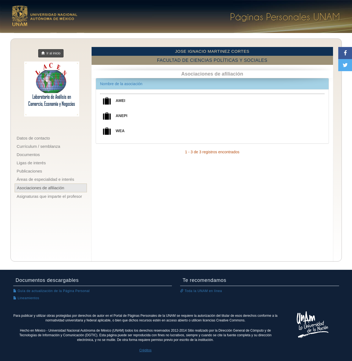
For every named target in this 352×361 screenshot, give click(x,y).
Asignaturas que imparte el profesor (49, 196)
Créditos (145, 350)
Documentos (28, 154)
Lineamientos (26, 298)
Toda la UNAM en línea (201, 291)
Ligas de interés (31, 162)
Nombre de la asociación (121, 84)
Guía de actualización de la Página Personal (51, 291)
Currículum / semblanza (38, 146)
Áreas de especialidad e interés (45, 179)
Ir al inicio (50, 53)
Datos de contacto (33, 138)
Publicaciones (29, 171)
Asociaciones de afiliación (40, 187)
